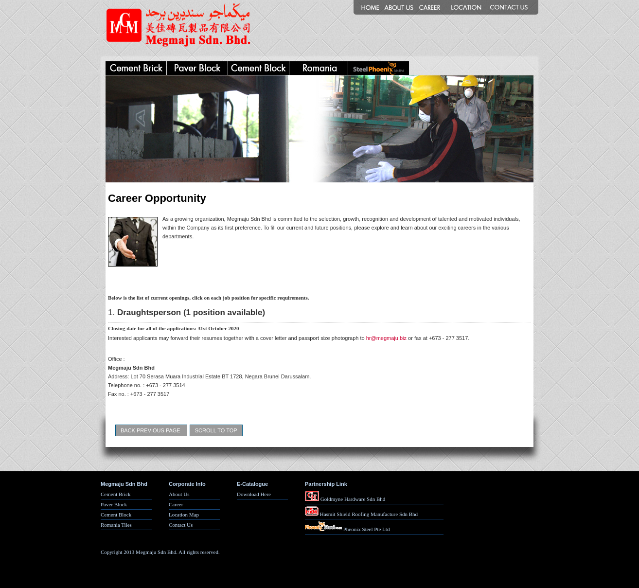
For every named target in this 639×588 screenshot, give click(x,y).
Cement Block (116, 514)
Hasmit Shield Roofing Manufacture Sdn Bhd (361, 514)
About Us (179, 494)
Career (176, 504)
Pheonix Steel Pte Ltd (347, 529)
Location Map (184, 514)
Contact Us (181, 525)
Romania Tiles (116, 525)
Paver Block (114, 504)
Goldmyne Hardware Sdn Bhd (345, 499)
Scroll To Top (216, 430)
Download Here (254, 494)
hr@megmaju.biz (386, 338)
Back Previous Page (150, 430)
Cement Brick (115, 494)
